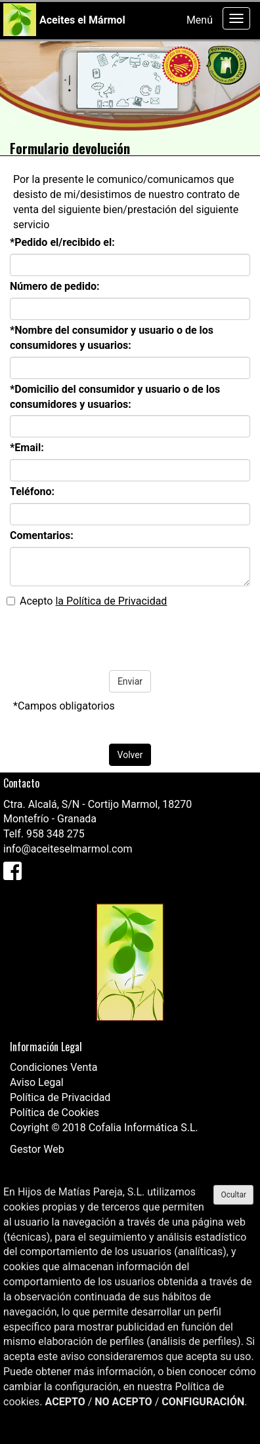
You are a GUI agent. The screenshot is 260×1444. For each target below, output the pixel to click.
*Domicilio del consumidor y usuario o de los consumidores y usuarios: (115, 397)
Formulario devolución (70, 148)
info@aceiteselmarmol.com (68, 849)
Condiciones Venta (53, 1067)
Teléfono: (32, 491)
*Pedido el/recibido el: (62, 242)
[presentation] (106, 638)
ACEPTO (65, 1401)
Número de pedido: (54, 286)
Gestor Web (37, 1149)
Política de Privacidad (60, 1097)
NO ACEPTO (123, 1401)
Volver (130, 755)
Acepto (87, 601)
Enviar (130, 681)
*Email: (27, 447)
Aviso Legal (37, 1082)
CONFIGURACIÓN (203, 1401)
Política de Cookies (54, 1112)
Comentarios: (42, 535)
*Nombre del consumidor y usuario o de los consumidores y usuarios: (111, 337)
